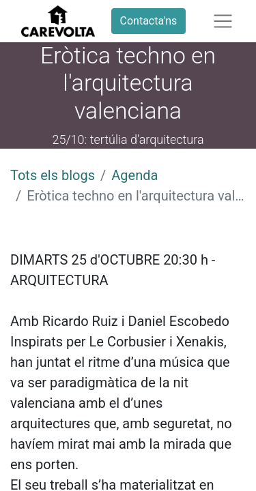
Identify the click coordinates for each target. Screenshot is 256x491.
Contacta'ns (148, 20)
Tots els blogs (52, 175)
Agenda (134, 175)
